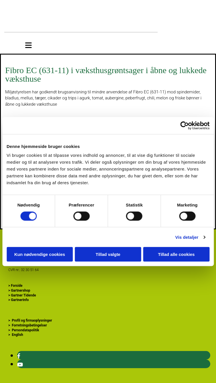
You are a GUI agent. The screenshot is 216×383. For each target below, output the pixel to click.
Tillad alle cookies (176, 254)
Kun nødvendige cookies (39, 254)
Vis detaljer (187, 236)
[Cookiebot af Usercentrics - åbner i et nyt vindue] (184, 125)
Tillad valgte (108, 254)
